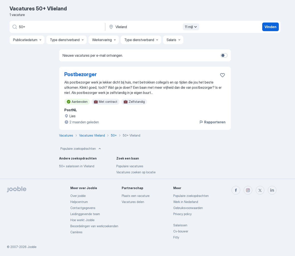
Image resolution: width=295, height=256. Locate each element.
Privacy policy (182, 214)
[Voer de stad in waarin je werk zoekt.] (153, 27)
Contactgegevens (82, 208)
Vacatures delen (133, 202)
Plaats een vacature (136, 196)
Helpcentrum (79, 202)
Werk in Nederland (185, 202)
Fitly (176, 237)
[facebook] (236, 190)
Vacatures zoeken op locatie (136, 172)
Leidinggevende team (85, 214)
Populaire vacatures (129, 166)
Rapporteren (212, 122)
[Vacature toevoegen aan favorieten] (222, 75)
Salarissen (180, 225)
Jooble (31, 247)
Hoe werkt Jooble (82, 220)
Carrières (76, 232)
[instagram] (248, 190)
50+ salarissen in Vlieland (76, 166)
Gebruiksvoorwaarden (188, 208)
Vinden (270, 27)
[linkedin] (272, 190)
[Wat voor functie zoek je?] (56, 27)
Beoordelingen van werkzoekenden (94, 226)
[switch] (224, 55)
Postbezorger (80, 74)
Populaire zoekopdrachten (81, 149)
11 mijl (191, 26)
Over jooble (78, 196)
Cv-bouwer (180, 231)
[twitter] (260, 190)
